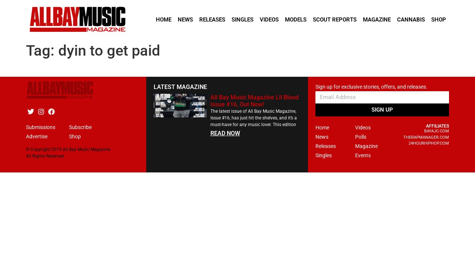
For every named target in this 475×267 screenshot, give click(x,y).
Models (296, 19)
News (185, 19)
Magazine (377, 19)
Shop (438, 19)
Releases (212, 19)
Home (163, 19)
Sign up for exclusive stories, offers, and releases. (371, 87)
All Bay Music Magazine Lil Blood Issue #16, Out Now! (254, 101)
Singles (242, 19)
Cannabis (411, 19)
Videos (269, 19)
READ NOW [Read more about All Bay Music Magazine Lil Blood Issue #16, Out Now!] (225, 133)
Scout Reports (335, 19)
